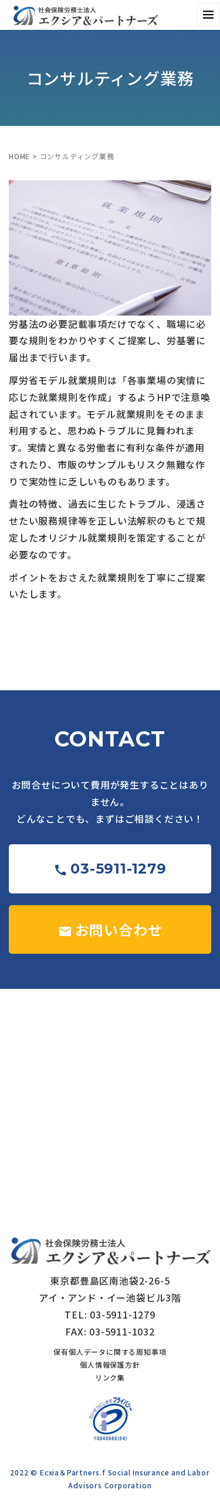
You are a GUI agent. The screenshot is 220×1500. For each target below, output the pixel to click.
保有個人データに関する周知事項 (109, 1352)
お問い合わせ (110, 929)
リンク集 (110, 1377)
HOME (19, 156)
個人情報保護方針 (110, 1364)
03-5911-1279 (110, 868)
